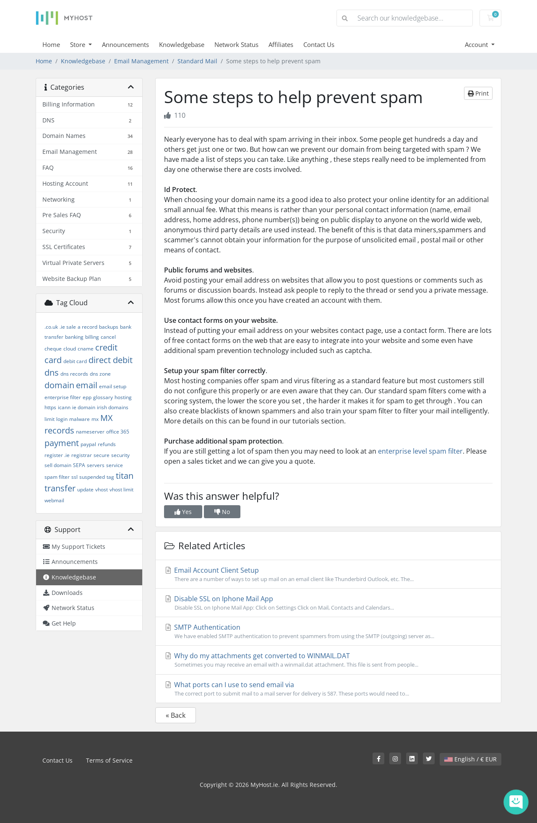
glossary (103, 397)
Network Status (236, 44)
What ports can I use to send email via (328, 689)
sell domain (57, 465)
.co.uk (51, 326)
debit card (75, 361)
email (86, 385)
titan (124, 475)
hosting (123, 397)
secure (101, 455)
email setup (112, 386)
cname (86, 348)
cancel (108, 336)
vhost (101, 489)
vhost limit (121, 489)
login (62, 419)
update (85, 489)
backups (108, 326)
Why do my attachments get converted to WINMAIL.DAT (328, 660)
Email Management (141, 61)
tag (110, 476)
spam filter (57, 476)
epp (87, 397)
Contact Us (318, 44)
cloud (69, 348)
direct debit (111, 360)
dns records (74, 373)
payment (61, 443)
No (222, 512)
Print (478, 93)
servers (95, 465)
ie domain (83, 407)
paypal (88, 444)
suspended (92, 476)
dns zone (100, 373)
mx (95, 419)
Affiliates (280, 44)
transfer (60, 488)
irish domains (112, 407)
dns (51, 372)
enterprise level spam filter (420, 451)
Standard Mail (197, 61)
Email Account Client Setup (328, 574)
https (50, 407)
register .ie (57, 455)
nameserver (90, 431)
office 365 (117, 431)
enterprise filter (62, 397)
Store (78, 44)
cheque (53, 348)
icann (64, 407)
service (114, 465)
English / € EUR (470, 759)
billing (92, 336)
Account (477, 44)
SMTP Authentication (328, 631)
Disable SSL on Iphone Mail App (328, 603)
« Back (175, 715)
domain (59, 385)
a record (87, 326)
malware (79, 419)
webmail (54, 500)
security (120, 455)
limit (49, 419)
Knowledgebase (181, 44)
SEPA (79, 465)
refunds (107, 444)
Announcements (125, 44)
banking (74, 336)
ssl (74, 476)
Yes (183, 512)
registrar (81, 455)
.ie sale (68, 326)
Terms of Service (109, 760)
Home (51, 44)
